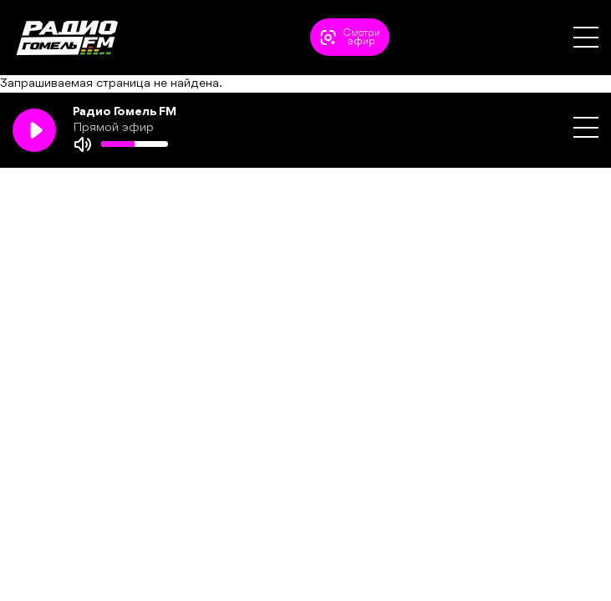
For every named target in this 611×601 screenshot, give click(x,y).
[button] (585, 37)
